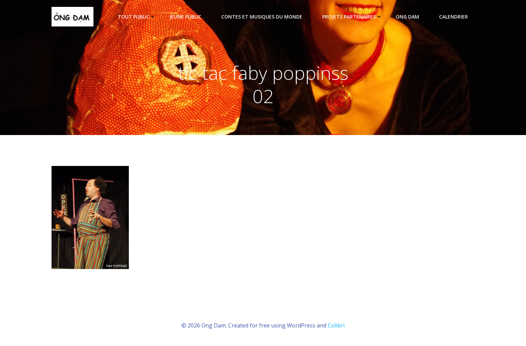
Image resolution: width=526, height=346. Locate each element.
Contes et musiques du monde (265, 16)
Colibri (336, 325)
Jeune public (188, 16)
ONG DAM (410, 16)
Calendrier (453, 16)
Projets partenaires (352, 16)
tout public (137, 16)
